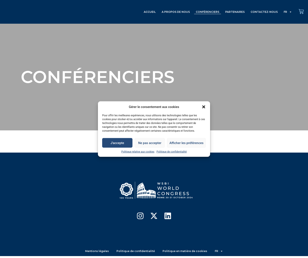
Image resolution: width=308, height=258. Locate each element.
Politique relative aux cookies (137, 151)
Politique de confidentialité (172, 151)
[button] (204, 107)
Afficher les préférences (186, 143)
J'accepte (117, 143)
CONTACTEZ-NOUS (264, 11)
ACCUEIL (150, 11)
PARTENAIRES (235, 11)
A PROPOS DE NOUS (176, 11)
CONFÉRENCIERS (207, 11)
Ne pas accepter (149, 143)
